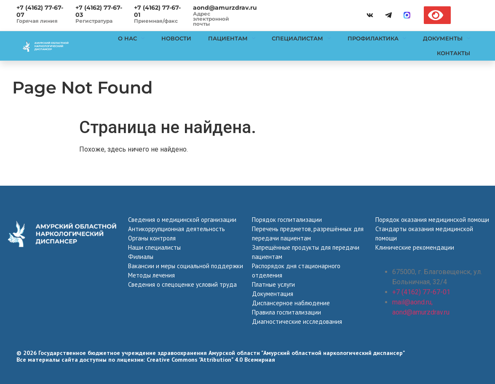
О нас (131, 38)
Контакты (453, 53)
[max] (407, 15)
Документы (446, 38)
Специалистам (301, 38)
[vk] (370, 15)
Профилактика (377, 38)
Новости (176, 38)
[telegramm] (388, 15)
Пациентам (231, 38)
